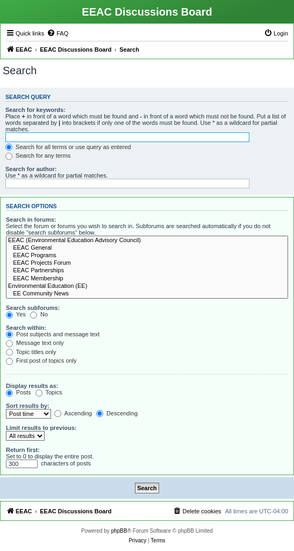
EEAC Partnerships (147, 270)
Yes (16, 314)
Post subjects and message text (52, 334)
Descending (117, 413)
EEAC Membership (147, 278)
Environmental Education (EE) (147, 286)
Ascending (73, 413)
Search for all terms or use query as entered (68, 147)
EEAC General (147, 248)
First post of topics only (41, 360)
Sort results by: (27, 405)
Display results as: (32, 386)
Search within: (26, 327)
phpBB (119, 531)
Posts (18, 392)
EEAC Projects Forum (147, 263)
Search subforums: (33, 308)
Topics (48, 392)
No (39, 314)
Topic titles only (31, 352)
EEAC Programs (147, 255)
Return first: (23, 450)
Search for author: (30, 169)
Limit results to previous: (41, 428)
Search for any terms (37, 155)
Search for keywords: (35, 110)
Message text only (35, 343)
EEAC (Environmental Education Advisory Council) (147, 240)
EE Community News (147, 294)
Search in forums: (31, 219)
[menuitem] (57, 33)
